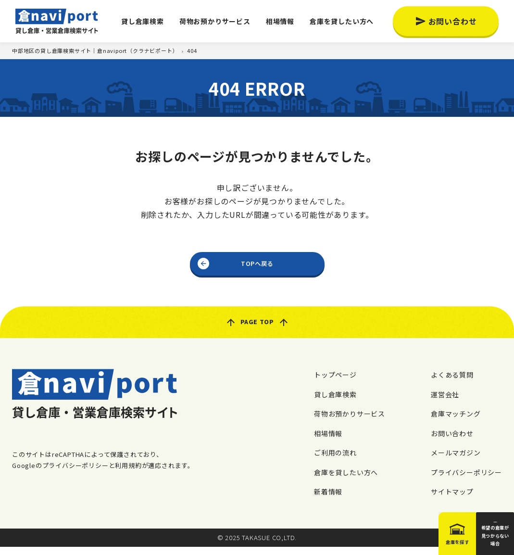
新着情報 (328, 500)
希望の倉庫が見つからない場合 (481, 537)
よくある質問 (452, 383)
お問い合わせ (452, 21)
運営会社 (445, 402)
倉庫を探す (417, 540)
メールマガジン (456, 461)
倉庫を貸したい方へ (342, 21)
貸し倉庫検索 (142, 21)
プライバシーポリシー (466, 480)
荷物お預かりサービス (215, 21)
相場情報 (280, 21)
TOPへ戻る (257, 265)
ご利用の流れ (335, 461)
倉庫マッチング (456, 422)
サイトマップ (452, 500)
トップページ (335, 383)
